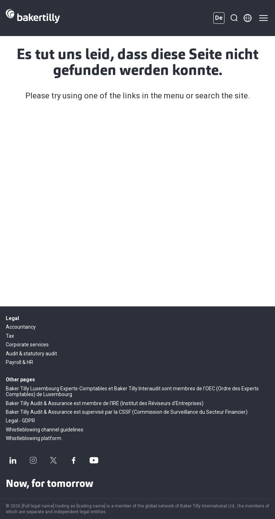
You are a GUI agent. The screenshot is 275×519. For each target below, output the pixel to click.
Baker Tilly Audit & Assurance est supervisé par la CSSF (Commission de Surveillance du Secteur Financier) (127, 412)
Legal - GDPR (20, 420)
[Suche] (234, 18)
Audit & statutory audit (31, 353)
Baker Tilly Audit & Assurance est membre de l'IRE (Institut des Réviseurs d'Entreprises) (105, 403)
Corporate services (27, 344)
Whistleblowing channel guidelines (44, 429)
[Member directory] (247, 18)
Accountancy (21, 327)
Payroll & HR (19, 362)
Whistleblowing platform (33, 438)
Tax (10, 336)
